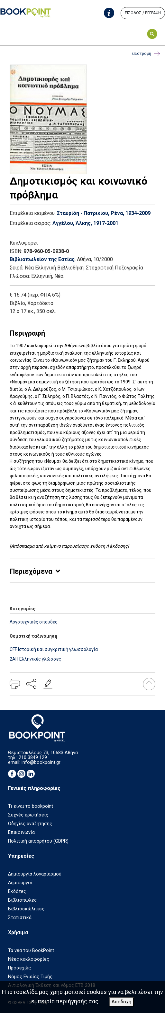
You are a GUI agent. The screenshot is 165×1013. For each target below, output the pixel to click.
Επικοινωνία (21, 832)
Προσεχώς (19, 968)
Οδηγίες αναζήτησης (30, 823)
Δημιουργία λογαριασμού (34, 874)
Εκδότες (17, 891)
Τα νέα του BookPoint (31, 950)
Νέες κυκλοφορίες (28, 959)
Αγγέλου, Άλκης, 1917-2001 (85, 223)
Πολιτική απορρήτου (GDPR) (38, 841)
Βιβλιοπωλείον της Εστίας (42, 259)
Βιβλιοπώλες (22, 900)
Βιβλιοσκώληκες (26, 909)
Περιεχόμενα (31, 571)
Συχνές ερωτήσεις (28, 815)
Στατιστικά (20, 917)
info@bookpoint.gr (41, 762)
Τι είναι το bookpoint (30, 806)
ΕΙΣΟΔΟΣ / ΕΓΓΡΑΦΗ (143, 13)
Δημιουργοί (20, 883)
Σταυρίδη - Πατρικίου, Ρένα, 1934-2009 (104, 213)
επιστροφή (146, 53)
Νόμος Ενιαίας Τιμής (30, 976)
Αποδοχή (121, 1002)
